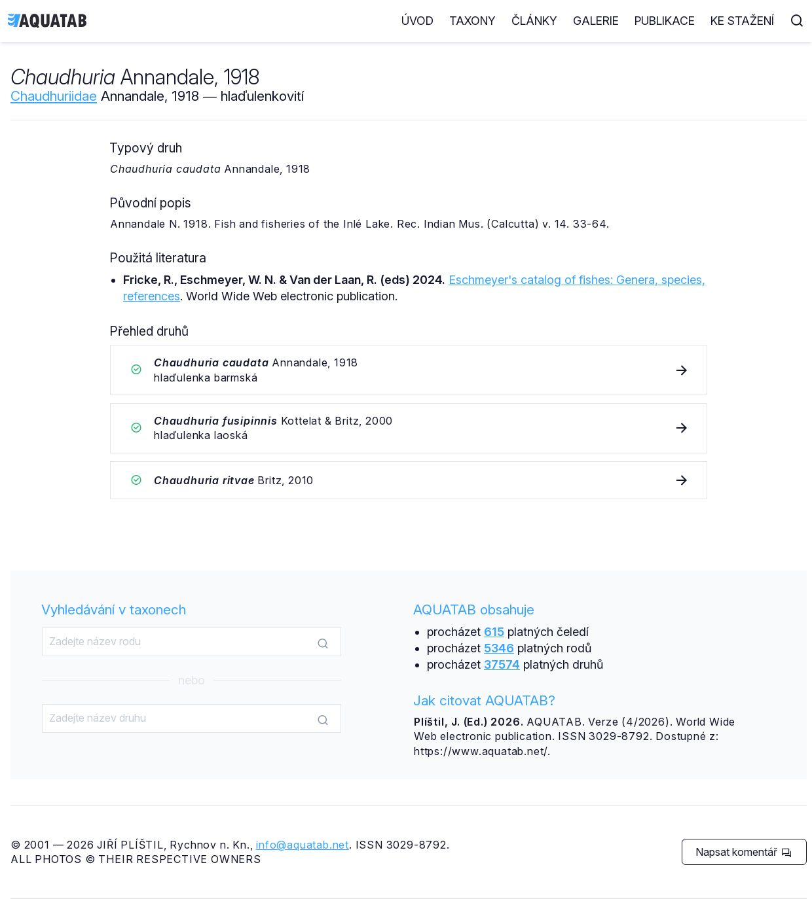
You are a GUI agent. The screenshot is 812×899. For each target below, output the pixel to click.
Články (534, 20)
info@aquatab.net (302, 844)
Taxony (472, 20)
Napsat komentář (743, 851)
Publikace (665, 20)
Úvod (417, 20)
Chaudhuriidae (53, 96)
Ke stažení (742, 20)
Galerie (596, 20)
